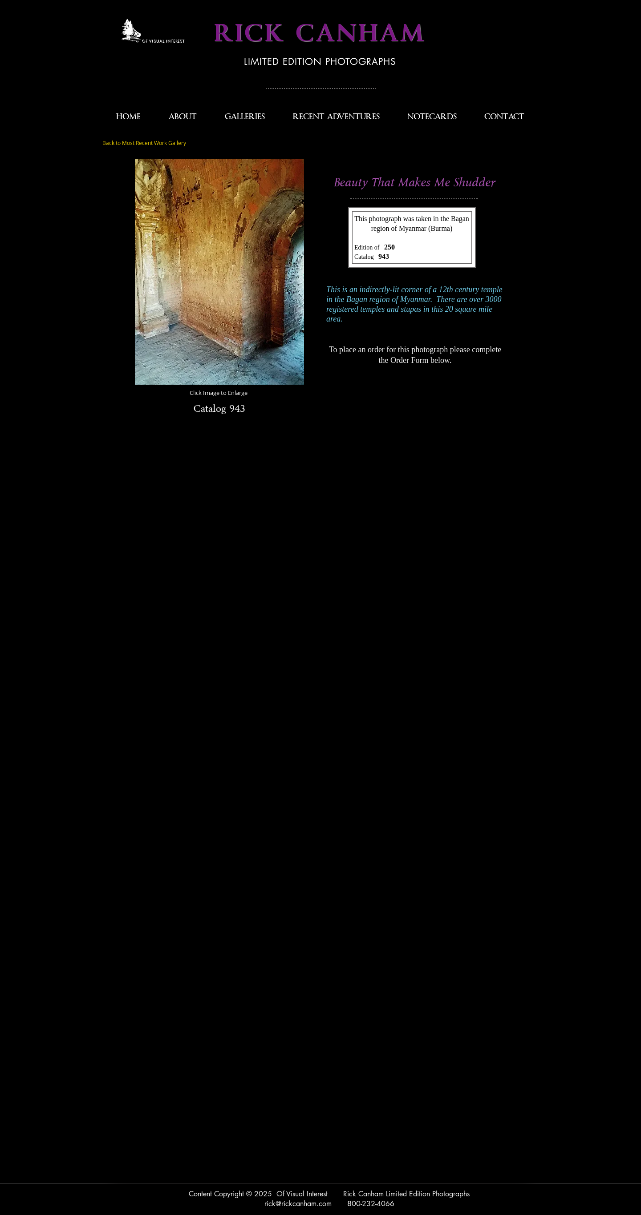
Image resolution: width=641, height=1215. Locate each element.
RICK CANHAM (320, 33)
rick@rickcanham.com (298, 1203)
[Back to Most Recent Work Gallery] (144, 143)
